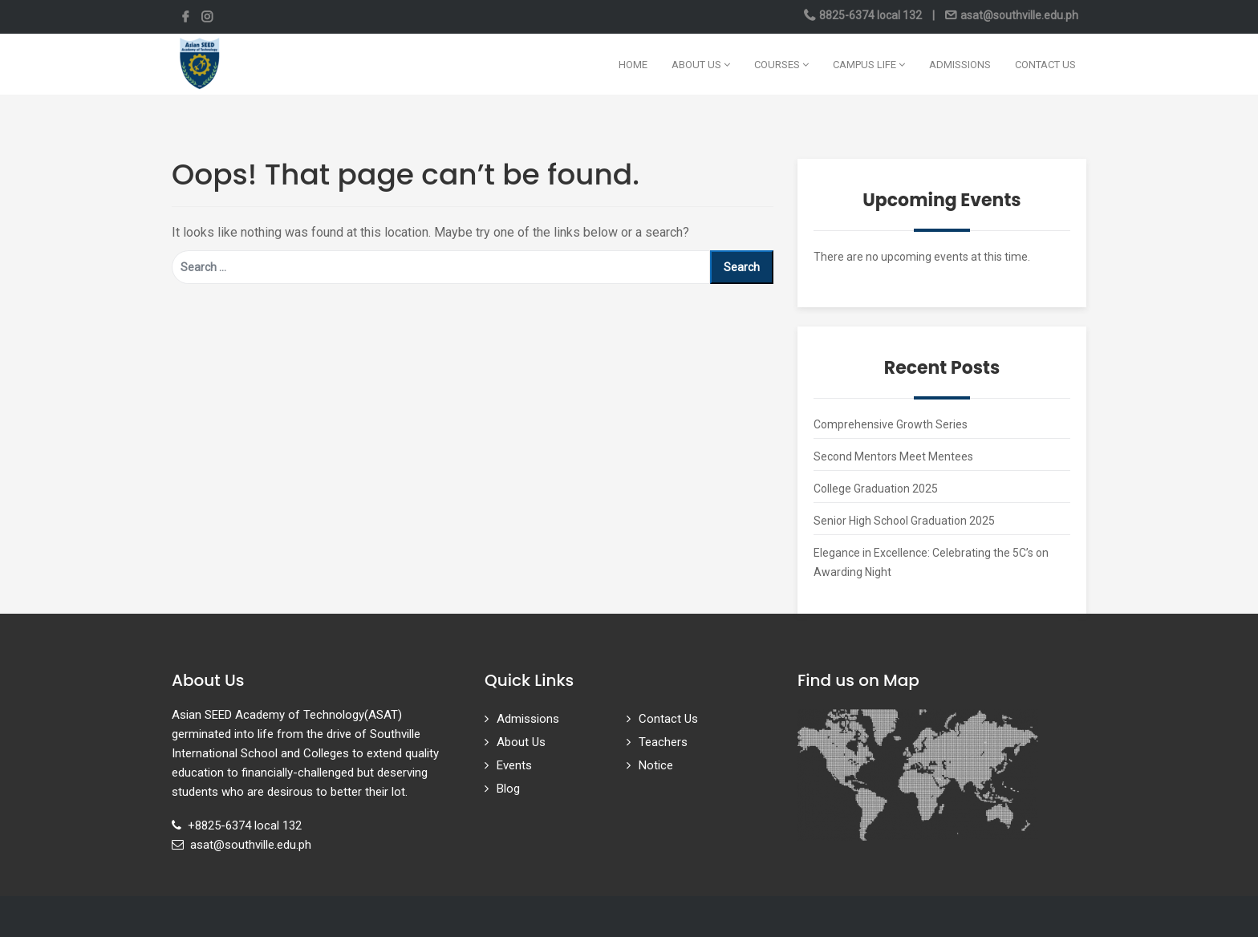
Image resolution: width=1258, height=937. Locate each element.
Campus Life (869, 65)
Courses (781, 65)
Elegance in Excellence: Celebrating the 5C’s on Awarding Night (931, 562)
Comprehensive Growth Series (891, 424)
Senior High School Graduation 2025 (904, 520)
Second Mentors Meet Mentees (893, 456)
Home (633, 65)
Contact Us (1045, 65)
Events (514, 765)
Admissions (960, 65)
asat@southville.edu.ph (1018, 15)
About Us (701, 65)
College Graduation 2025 (876, 488)
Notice (656, 765)
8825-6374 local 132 (870, 15)
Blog (508, 788)
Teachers (663, 742)
